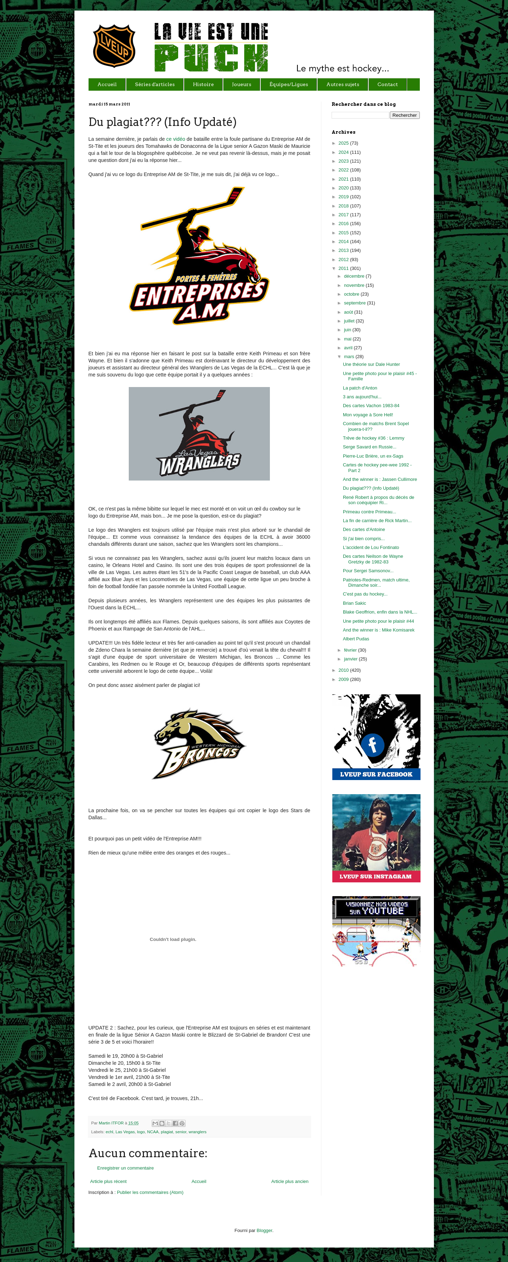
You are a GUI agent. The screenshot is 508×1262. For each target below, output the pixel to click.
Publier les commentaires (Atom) (150, 1192)
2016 (344, 223)
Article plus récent (108, 1181)
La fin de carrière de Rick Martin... (377, 520)
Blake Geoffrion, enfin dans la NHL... (380, 612)
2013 (344, 250)
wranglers (198, 1131)
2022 (344, 170)
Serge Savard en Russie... (370, 446)
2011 (344, 268)
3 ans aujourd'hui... (362, 396)
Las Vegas (125, 1131)
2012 (344, 259)
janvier (351, 659)
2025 (344, 143)
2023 (344, 161)
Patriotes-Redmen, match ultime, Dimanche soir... (376, 582)
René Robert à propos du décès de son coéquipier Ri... (378, 500)
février (351, 650)
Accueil (199, 1181)
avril (348, 347)
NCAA (152, 1131)
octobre (352, 294)
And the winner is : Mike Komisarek (379, 630)
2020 (344, 188)
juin (348, 329)
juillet (350, 321)
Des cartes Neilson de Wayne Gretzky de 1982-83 (373, 559)
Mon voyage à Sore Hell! (368, 414)
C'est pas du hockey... (365, 594)
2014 (344, 241)
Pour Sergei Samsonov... (368, 570)
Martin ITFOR (112, 1123)
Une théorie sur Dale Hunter (371, 364)
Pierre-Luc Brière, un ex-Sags (373, 456)
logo (141, 1131)
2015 (344, 232)
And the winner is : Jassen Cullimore (380, 479)
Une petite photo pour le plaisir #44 (378, 621)
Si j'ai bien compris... (364, 538)
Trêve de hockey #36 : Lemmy (373, 438)
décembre (354, 276)
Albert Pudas (356, 638)
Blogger (264, 1230)
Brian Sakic (354, 603)
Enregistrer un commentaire (125, 1168)
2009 (344, 679)
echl (109, 1131)
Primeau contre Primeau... (369, 511)
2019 (344, 196)
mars (350, 356)
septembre (355, 303)
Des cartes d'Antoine (364, 529)
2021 (344, 179)
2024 (344, 152)
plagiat (167, 1131)
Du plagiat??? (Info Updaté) (371, 488)
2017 (344, 214)
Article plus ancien (290, 1181)
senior (180, 1131)
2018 (344, 206)
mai (348, 339)
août (349, 312)
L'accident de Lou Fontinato (371, 547)
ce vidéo (175, 139)
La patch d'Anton (360, 388)
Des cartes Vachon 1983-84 (371, 405)
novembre (354, 285)
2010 (344, 670)
